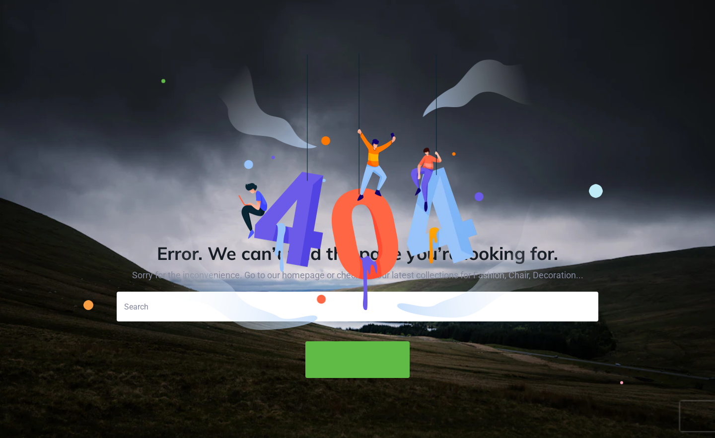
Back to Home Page (357, 360)
